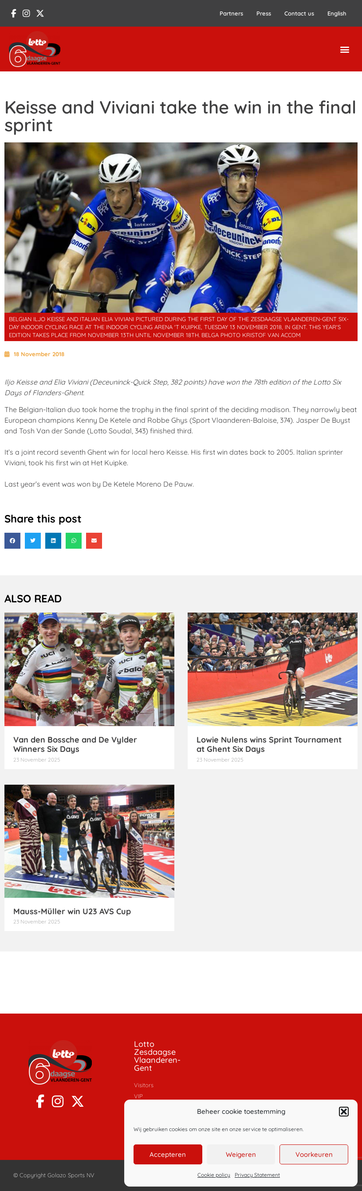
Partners (231, 13)
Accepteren (168, 1154)
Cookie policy (213, 1174)
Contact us (299, 13)
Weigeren (241, 1154)
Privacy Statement (257, 1174)
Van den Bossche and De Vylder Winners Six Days (75, 745)
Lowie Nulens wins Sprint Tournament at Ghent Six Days (269, 745)
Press (263, 13)
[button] (343, 1111)
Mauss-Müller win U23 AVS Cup (72, 911)
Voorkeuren (314, 1154)
